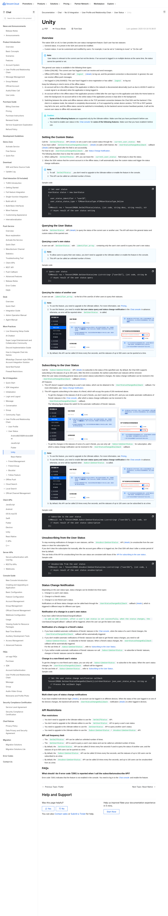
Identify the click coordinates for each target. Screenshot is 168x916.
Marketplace (99, 4)
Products (42, 4)
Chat (60, 12)
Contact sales (61, 903)
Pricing (67, 4)
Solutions (55, 4)
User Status (47, 16)
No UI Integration (72, 12)
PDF (45, 32)
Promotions (28, 4)
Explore (111, 4)
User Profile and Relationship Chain (96, 12)
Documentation (48, 12)
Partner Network (83, 4)
